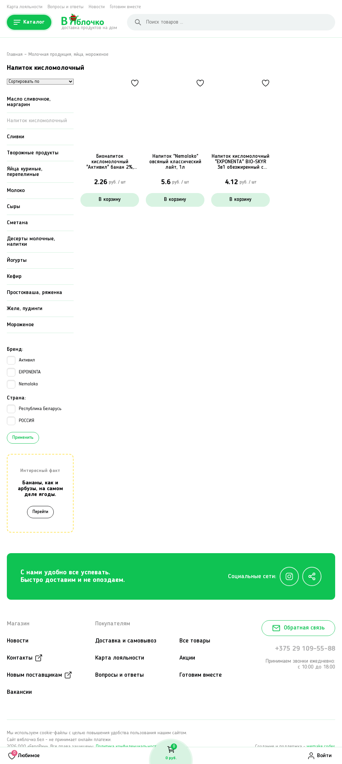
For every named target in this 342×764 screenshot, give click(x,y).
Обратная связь (298, 628)
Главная (15, 54)
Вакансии (19, 692)
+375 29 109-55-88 (305, 649)
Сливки (15, 137)
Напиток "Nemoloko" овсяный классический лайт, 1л (175, 162)
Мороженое (20, 325)
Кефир (14, 277)
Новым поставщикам (34, 675)
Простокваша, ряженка (34, 293)
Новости (97, 6)
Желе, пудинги (24, 309)
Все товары (194, 641)
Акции (187, 658)
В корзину (110, 199)
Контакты (20, 658)
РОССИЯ (20, 421)
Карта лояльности (24, 6)
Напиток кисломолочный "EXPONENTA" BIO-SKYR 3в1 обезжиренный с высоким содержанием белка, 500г (240, 162)
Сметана (17, 223)
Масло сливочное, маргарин (29, 102)
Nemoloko (22, 384)
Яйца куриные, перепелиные (24, 172)
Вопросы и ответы (66, 6)
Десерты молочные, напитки (31, 242)
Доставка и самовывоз (125, 641)
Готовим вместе (125, 6)
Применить (23, 438)
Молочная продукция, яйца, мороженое (68, 54)
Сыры (13, 207)
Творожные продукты (33, 153)
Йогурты (17, 261)
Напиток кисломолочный (37, 121)
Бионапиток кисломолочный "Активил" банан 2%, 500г (110, 162)
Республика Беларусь (34, 409)
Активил (21, 360)
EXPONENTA (24, 372)
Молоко (16, 191)
